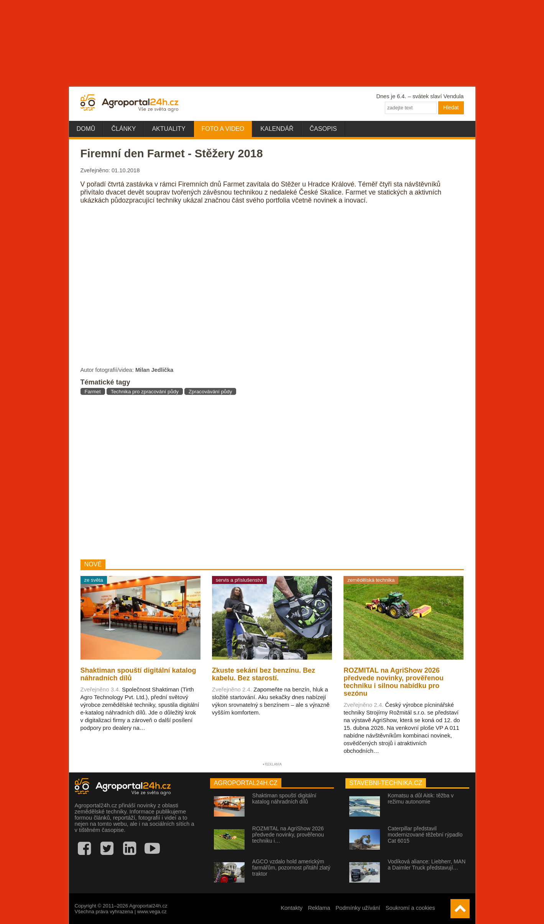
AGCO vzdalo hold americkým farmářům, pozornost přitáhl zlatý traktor (291, 867)
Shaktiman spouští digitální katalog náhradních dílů (284, 798)
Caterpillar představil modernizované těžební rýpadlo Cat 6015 (425, 834)
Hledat (451, 107)
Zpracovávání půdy (210, 391)
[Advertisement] (208, 477)
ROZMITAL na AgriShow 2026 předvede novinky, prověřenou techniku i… (288, 834)
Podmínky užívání (357, 908)
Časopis (323, 128)
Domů (86, 128)
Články (123, 128)
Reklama (319, 908)
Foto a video (223, 128)
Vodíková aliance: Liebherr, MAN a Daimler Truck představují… (426, 864)
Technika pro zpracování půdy (145, 391)
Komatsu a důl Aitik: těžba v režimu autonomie (421, 798)
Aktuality (168, 128)
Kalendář (276, 128)
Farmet (93, 391)
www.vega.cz (152, 911)
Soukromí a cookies (410, 908)
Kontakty (291, 908)
